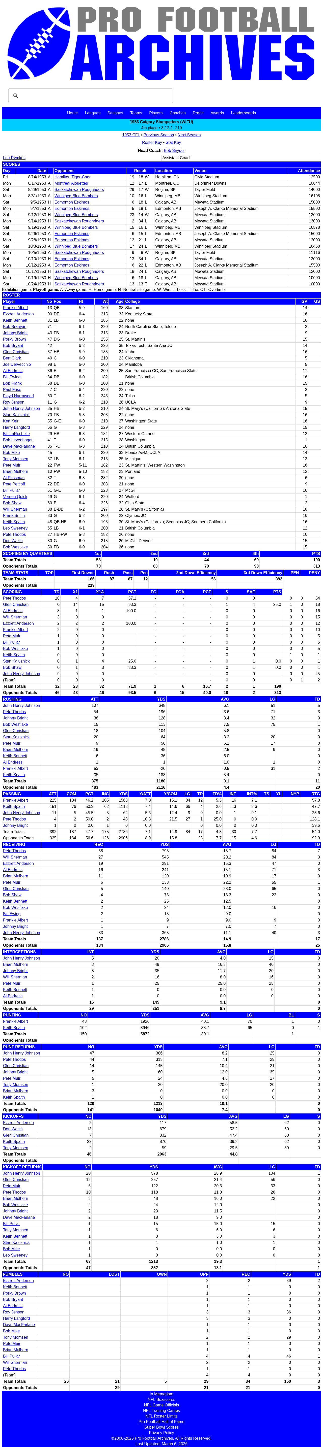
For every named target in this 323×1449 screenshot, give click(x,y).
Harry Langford (16, 427)
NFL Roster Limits (161, 1416)
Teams (136, 113)
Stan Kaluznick (16, 415)
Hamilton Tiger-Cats (72, 177)
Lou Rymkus (14, 158)
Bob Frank (12, 383)
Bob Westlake (15, 547)
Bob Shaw (12, 503)
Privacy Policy (161, 1433)
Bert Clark (12, 358)
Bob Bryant (13, 345)
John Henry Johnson (21, 408)
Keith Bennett (15, 320)
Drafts (198, 113)
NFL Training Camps (161, 1410)
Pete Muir (11, 465)
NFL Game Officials (161, 1405)
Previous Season (159, 135)
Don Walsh (13, 541)
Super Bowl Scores (161, 1427)
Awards (217, 113)
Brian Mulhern (15, 471)
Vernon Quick (15, 497)
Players (156, 113)
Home (72, 113)
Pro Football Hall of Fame (161, 1422)
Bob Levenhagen (18, 440)
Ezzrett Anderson (18, 314)
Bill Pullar (11, 490)
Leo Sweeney (15, 528)
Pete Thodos (14, 534)
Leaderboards (243, 113)
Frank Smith (14, 515)
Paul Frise (12, 389)
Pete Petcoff (14, 484)
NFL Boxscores (161, 1399)
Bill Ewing (11, 377)
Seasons (115, 113)
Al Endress (12, 371)
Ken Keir (10, 421)
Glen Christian (16, 352)
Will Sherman (15, 509)
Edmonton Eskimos (72, 202)
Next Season (189, 135)
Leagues (92, 113)
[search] (90, 96)
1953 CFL (131, 135)
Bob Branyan (14, 326)
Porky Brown (14, 339)
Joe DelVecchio (17, 364)
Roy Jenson (13, 402)
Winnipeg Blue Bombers (76, 196)
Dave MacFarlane (19, 446)
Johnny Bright (15, 333)
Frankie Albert (15, 308)
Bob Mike (11, 452)
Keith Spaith (14, 522)
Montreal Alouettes (71, 183)
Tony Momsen (15, 459)
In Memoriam (161, 1394)
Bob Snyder (174, 150)
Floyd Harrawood (18, 396)
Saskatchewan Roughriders (79, 189)
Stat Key (173, 142)
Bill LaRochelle (16, 434)
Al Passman (13, 478)
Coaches (178, 113)
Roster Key (152, 142)
